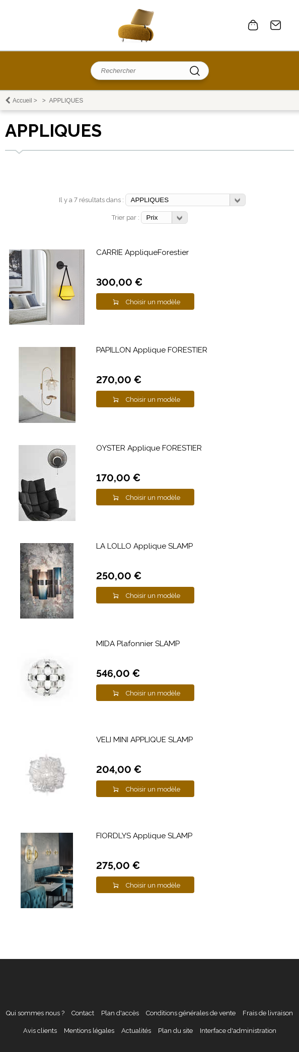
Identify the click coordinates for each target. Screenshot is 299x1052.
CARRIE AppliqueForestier (142, 252)
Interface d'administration (238, 1030)
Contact (276, 25)
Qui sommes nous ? (35, 1013)
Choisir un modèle (153, 302)
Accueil (22, 100)
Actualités (136, 1030)
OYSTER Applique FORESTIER (149, 448)
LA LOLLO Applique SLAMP (144, 546)
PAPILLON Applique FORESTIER (151, 350)
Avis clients (40, 1030)
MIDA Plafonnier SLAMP (138, 643)
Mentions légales (89, 1030)
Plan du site (175, 1030)
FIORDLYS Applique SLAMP (144, 835)
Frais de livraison (268, 1013)
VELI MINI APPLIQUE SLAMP (144, 739)
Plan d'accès (120, 1013)
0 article (253, 25)
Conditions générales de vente (191, 1013)
